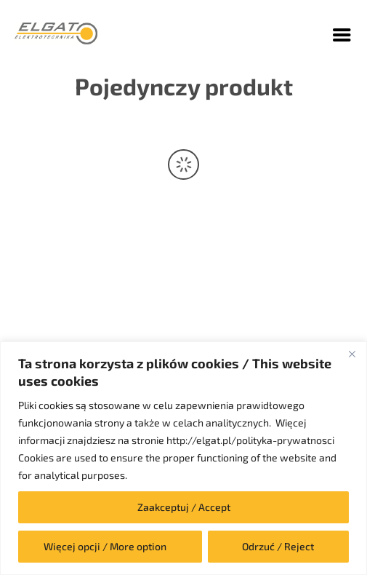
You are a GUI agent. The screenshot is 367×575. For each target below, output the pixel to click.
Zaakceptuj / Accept (183, 507)
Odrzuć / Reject (278, 546)
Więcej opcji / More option (105, 546)
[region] (183, 458)
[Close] (351, 353)
